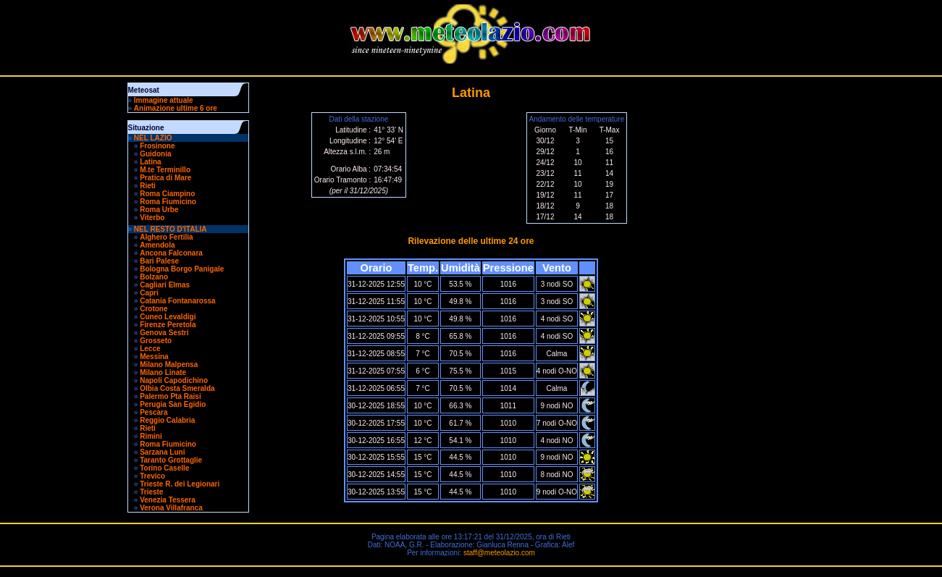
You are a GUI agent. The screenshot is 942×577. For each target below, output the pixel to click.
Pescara (153, 412)
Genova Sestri (164, 333)
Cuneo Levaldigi (167, 317)
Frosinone (157, 146)
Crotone (153, 309)
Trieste (151, 492)
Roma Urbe (159, 210)
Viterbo (152, 218)
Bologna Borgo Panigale (182, 269)
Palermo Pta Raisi (170, 396)
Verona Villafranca (171, 508)
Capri (149, 293)
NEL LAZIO (153, 138)
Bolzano (154, 277)
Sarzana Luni (162, 452)
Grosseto (156, 341)
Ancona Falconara (171, 253)
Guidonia (155, 154)
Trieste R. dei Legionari (179, 484)
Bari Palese (159, 261)
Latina (150, 162)
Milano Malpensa (169, 364)
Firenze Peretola (167, 325)
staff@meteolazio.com (499, 553)
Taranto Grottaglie (171, 460)
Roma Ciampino (167, 194)
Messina (154, 357)
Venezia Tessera (167, 500)
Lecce (150, 349)
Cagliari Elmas (165, 285)
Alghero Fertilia (166, 237)
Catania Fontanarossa (177, 301)
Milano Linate (163, 372)
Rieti (148, 186)
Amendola (157, 245)
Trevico (152, 476)
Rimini (151, 436)
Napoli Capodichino (174, 380)
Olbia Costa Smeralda (177, 388)
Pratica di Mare (165, 178)
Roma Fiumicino (168, 202)
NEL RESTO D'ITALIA (170, 229)
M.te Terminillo (165, 170)
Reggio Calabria (167, 420)
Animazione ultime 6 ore (175, 108)
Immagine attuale (163, 100)
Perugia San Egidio (173, 404)
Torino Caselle (164, 468)
